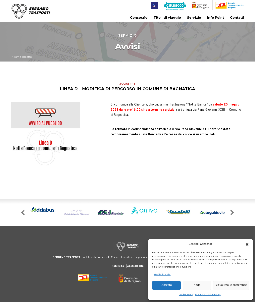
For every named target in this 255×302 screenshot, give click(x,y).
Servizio (194, 18)
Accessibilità (135, 266)
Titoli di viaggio (167, 18)
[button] (247, 244)
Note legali (118, 266)
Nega (196, 285)
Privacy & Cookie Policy (208, 294)
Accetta (166, 285)
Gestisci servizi (162, 274)
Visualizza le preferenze (231, 285)
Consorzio (138, 18)
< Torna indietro (22, 56)
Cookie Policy (186, 294)
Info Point (215, 18)
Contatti (237, 18)
